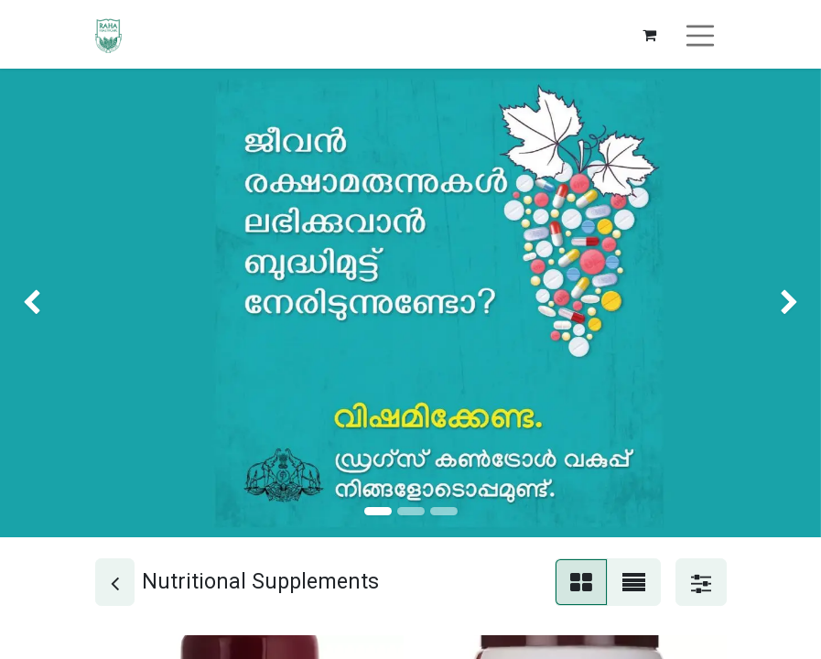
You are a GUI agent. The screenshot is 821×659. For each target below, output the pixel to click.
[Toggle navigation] (700, 34)
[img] (33, 303)
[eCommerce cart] (649, 34)
